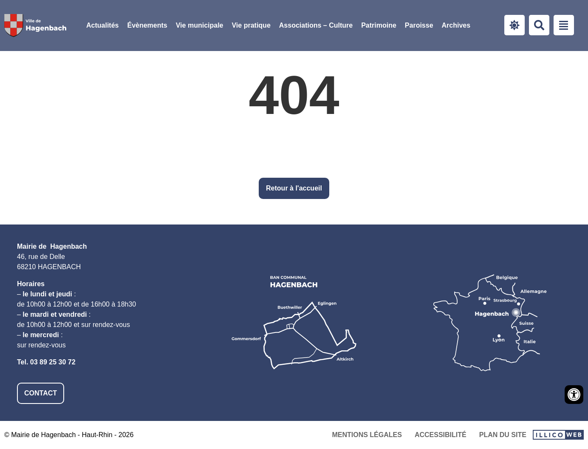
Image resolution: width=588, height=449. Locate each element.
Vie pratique (251, 25)
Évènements (147, 25)
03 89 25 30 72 (53, 362)
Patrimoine (378, 25)
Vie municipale (199, 25)
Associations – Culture (316, 25)
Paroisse (419, 25)
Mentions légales (366, 434)
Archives (456, 25)
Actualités (102, 25)
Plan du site (502, 434)
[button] (200, 25)
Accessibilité (440, 434)
